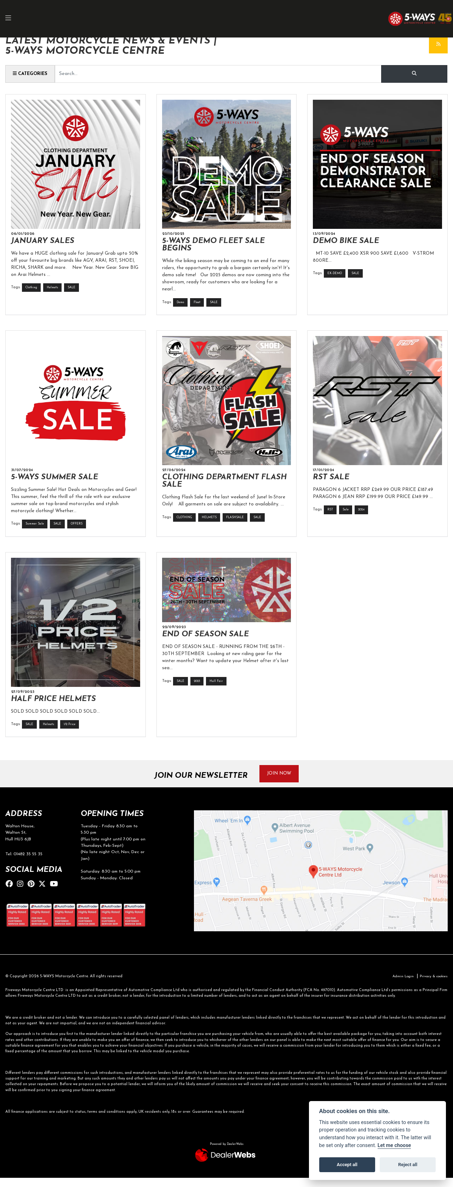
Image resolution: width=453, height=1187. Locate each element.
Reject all (407, 1164)
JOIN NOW (282, 781)
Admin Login (398, 986)
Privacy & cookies (432, 986)
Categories (32, 73)
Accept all (347, 1164)
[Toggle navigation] (12, 18)
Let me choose (394, 1145)
